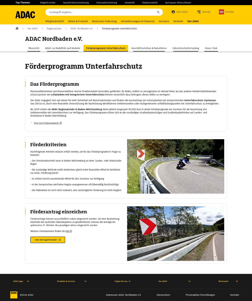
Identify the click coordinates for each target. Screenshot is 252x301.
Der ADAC (29, 29)
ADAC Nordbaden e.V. (78, 29)
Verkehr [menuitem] (181, 21)
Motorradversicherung (106, 2)
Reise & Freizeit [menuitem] (81, 21)
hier (69, 231)
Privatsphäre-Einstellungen (200, 294)
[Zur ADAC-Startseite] (26, 15)
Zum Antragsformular (48, 239)
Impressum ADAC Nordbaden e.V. (123, 294)
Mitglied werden (47, 2)
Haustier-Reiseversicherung (76, 2)
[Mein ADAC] (179, 12)
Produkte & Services (72, 281)
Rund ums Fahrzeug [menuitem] (107, 21)
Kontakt (234, 294)
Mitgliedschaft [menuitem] (57, 21)
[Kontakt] (204, 12)
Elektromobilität (150, 2)
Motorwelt (229, 281)
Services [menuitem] (167, 21)
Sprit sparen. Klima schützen (178, 2)
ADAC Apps (21, 281)
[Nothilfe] (226, 12)
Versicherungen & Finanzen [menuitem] (140, 21)
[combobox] (105, 12)
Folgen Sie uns (123, 281)
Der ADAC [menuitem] (196, 21)
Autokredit (130, 2)
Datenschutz (163, 294)
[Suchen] (158, 12)
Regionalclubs (51, 29)
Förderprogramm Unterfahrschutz (116, 29)
